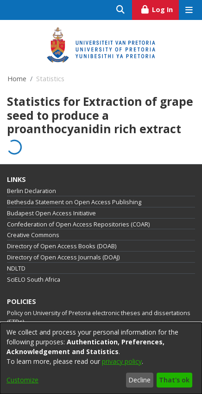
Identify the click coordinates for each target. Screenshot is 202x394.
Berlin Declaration (31, 191)
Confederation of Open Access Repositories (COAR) (78, 224)
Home (16, 78)
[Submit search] (120, 10)
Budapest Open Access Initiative (51, 213)
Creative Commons (33, 235)
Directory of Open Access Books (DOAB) (61, 246)
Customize (22, 379)
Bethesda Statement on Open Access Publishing (74, 202)
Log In (159, 8)
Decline (139, 379)
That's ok (174, 379)
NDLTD (16, 268)
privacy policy (122, 361)
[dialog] (101, 358)
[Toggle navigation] (189, 10)
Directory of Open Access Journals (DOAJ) (63, 257)
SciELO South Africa (33, 280)
